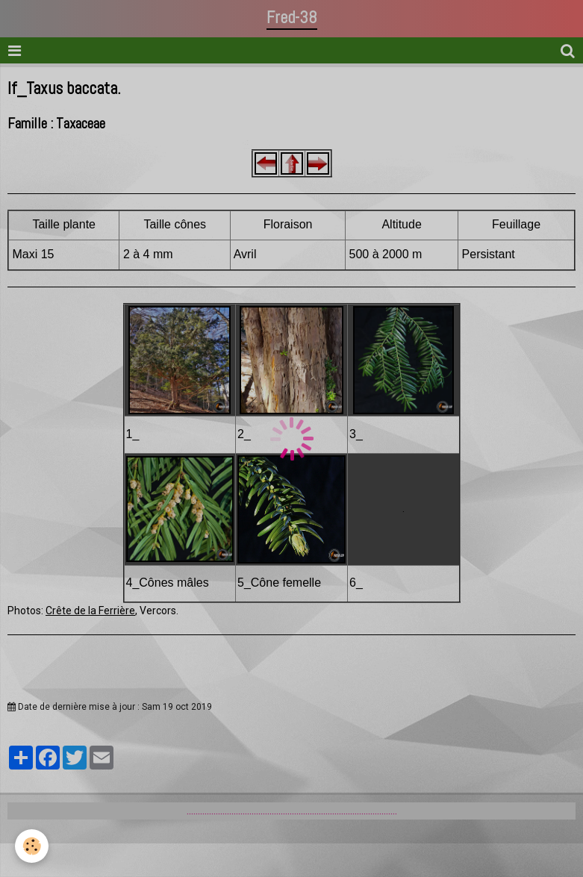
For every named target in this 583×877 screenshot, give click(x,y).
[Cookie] (32, 846)
